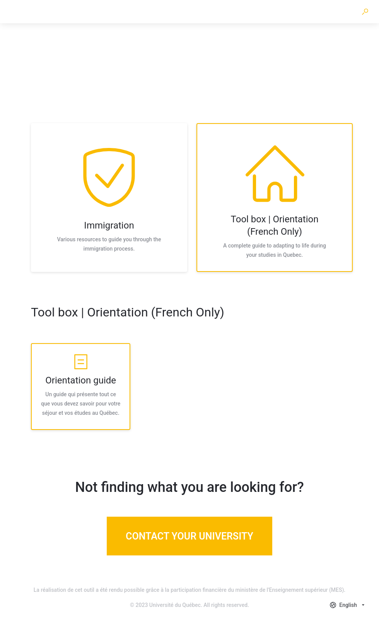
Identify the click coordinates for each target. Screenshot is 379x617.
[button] (365, 11)
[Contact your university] (189, 536)
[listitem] (109, 197)
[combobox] (348, 605)
